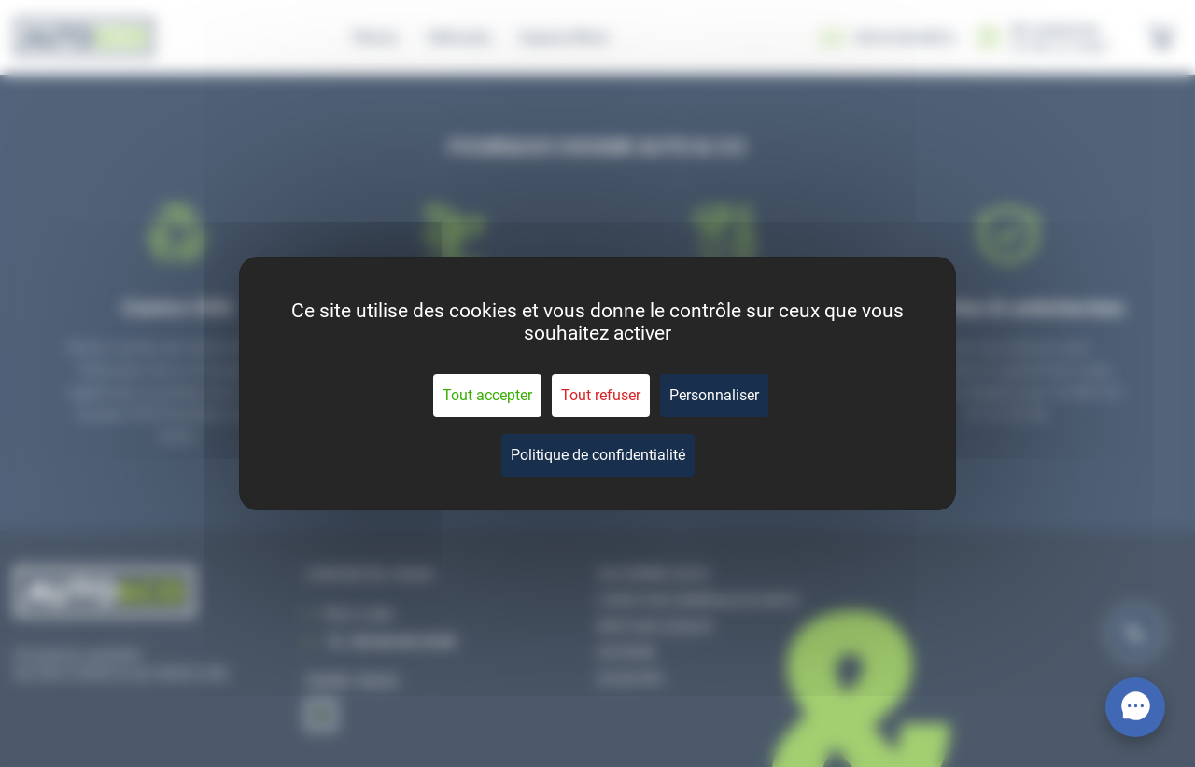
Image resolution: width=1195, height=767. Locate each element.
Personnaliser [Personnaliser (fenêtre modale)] (714, 395)
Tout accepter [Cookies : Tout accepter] (487, 395)
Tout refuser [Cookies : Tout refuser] (600, 395)
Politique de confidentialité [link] (598, 455)
